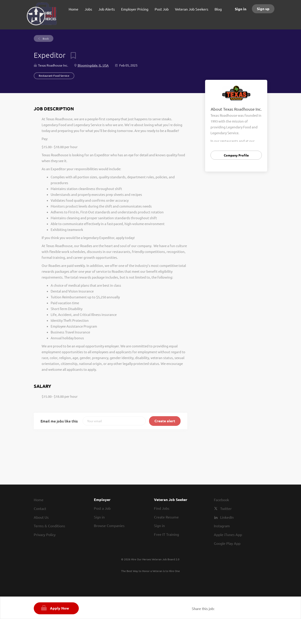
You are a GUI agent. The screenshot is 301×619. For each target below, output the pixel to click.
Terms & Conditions (49, 525)
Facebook (221, 499)
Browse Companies (109, 525)
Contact (40, 508)
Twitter (226, 508)
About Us (41, 517)
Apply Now (59, 608)
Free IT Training (166, 534)
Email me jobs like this (59, 420)
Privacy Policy (45, 534)
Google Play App (227, 543)
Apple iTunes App (228, 534)
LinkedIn (227, 517)
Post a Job (102, 508)
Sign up (263, 8)
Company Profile (236, 155)
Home (38, 499)
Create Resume (166, 517)
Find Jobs (161, 508)
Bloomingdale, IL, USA (93, 65)
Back (45, 38)
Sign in (240, 9)
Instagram (222, 525)
